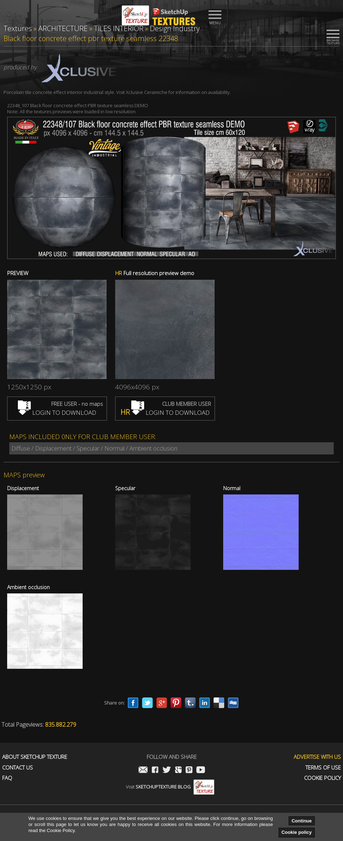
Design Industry (175, 28)
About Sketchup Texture (34, 756)
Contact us (17, 767)
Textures (18, 28)
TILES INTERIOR (118, 28)
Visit (170, 786)
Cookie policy (296, 832)
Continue (301, 820)
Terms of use (323, 767)
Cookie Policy (322, 778)
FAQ (7, 778)
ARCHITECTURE (63, 28)
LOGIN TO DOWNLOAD (57, 412)
